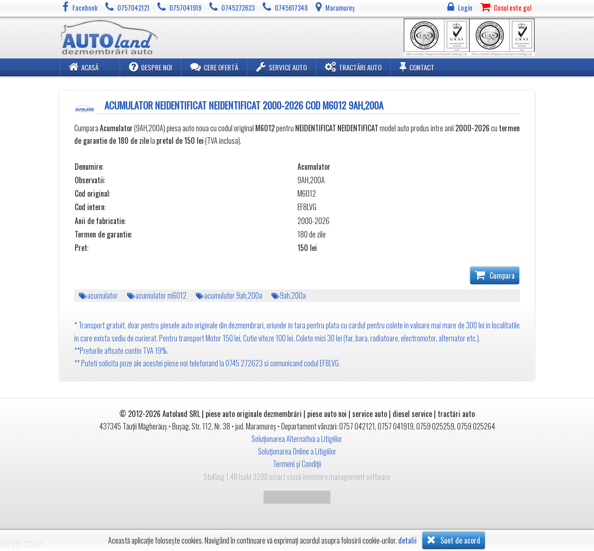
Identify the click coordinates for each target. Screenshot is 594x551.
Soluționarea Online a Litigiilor (297, 451)
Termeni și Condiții (297, 463)
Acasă (83, 66)
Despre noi (150, 66)
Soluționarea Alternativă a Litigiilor (297, 438)
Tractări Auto (353, 66)
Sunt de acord (453, 540)
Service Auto (281, 66)
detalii (407, 540)
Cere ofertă (214, 66)
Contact (417, 66)
